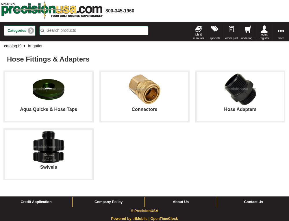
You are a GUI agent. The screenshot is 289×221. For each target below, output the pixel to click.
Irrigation (35, 46)
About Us (181, 202)
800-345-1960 (119, 10)
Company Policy (109, 202)
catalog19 (13, 46)
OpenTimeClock (164, 219)
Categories (17, 31)
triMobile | (141, 219)
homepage (52, 11)
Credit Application (36, 202)
